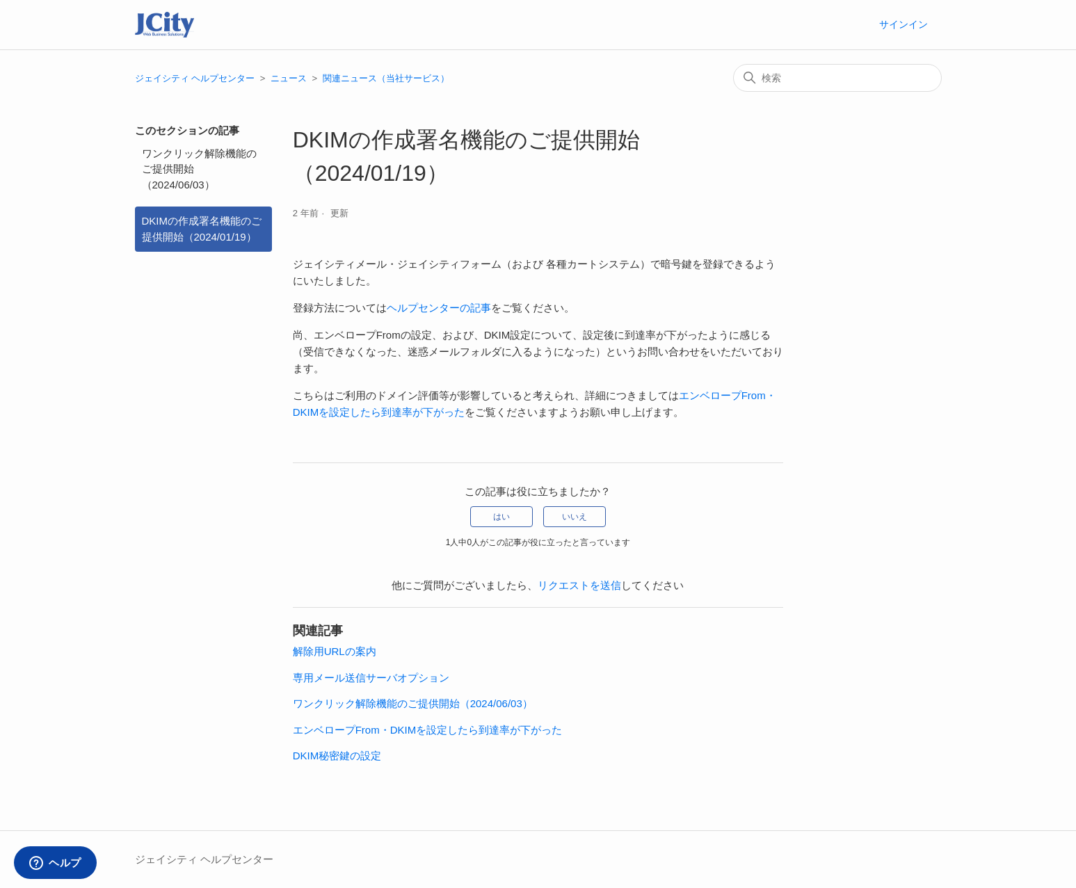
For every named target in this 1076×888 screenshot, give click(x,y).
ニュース (289, 78)
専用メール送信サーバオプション (371, 678)
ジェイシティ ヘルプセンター (195, 78)
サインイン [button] (903, 24)
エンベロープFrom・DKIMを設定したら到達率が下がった (428, 730)
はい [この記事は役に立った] (501, 517)
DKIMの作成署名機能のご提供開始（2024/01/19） (202, 229)
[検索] (837, 78)
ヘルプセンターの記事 (439, 308)
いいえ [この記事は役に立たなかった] (574, 517)
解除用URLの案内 (334, 651)
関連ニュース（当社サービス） (386, 78)
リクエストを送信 (579, 585)
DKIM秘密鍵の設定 (337, 755)
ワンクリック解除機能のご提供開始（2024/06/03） (199, 169)
